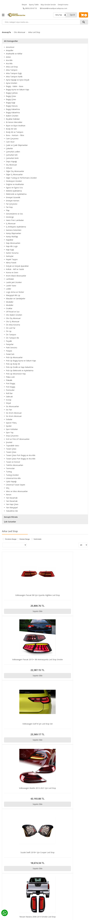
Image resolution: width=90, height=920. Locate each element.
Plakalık (9, 380)
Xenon (8, 494)
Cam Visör (10, 142)
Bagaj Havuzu (12, 106)
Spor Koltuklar (12, 429)
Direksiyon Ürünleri (14, 181)
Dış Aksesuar (11, 164)
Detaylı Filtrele (11, 517)
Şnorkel (9, 442)
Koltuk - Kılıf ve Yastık (15, 269)
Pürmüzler (10, 390)
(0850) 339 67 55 (30, 8)
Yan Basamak (12, 498)
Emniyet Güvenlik (13, 197)
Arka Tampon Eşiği (14, 73)
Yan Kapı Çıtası (12, 504)
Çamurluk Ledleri (13, 151)
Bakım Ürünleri (12, 115)
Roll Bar (9, 393)
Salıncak (9, 396)
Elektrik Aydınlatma (14, 191)
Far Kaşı (9, 207)
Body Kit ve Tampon (14, 132)
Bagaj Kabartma (13, 109)
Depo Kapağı (11, 161)
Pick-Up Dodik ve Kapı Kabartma (19, 367)
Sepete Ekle (13, 588)
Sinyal (8, 403)
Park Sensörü (11, 347)
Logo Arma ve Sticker (15, 292)
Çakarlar (9, 148)
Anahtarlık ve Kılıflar (14, 53)
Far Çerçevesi (11, 204)
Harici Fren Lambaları (15, 220)
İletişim (24, 5)
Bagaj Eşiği (10, 102)
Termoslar (10, 468)
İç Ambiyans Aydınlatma (16, 226)
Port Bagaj (10, 383)
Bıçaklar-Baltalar (13, 119)
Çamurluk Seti (12, 155)
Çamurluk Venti (12, 158)
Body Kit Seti (11, 129)
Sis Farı (9, 409)
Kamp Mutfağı (12, 236)
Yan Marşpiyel (12, 507)
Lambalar (10, 279)
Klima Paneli (11, 262)
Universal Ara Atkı (13, 478)
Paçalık (9, 341)
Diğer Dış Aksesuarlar (15, 171)
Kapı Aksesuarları (13, 243)
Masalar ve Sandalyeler (15, 298)
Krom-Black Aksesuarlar (16, 275)
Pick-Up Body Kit (13, 364)
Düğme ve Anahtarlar (15, 184)
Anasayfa (6, 32)
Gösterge (10, 217)
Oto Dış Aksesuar (13, 318)
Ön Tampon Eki (12, 338)
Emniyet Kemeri (12, 200)
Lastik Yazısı (11, 285)
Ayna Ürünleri (11, 83)
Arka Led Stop (34, 32)
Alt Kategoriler (11, 41)
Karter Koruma (12, 253)
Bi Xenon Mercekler (14, 122)
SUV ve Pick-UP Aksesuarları (17, 439)
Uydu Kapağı (11, 481)
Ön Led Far (10, 328)
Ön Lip (8, 331)
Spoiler (9, 426)
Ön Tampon (11, 334)
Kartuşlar (9, 256)
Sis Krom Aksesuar (14, 413)
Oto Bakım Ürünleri (14, 315)
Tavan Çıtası (11, 449)
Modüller (9, 302)
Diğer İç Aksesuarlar (14, 174)
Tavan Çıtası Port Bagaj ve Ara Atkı (20, 455)
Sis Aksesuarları (12, 406)
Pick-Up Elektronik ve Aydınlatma (19, 370)
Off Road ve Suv (12, 311)
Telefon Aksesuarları (14, 465)
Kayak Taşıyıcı (12, 259)
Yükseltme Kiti (12, 511)
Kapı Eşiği (10, 249)
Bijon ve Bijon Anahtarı (15, 125)
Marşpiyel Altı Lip (13, 295)
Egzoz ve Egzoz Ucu (14, 187)
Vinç (7, 488)
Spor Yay (9, 432)
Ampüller (9, 50)
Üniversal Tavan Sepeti (15, 484)
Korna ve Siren (12, 272)
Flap (7, 210)
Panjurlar (9, 344)
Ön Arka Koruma (13, 324)
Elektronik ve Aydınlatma (16, 194)
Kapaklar (9, 240)
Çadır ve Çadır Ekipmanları (17, 145)
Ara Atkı (9, 60)
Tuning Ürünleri (12, 475)
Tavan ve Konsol (13, 462)
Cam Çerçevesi (12, 138)
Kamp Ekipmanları (13, 233)
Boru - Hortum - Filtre (15, 135)
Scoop (8, 400)
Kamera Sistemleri (13, 230)
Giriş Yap (58, 15)
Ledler (8, 289)
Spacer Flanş (11, 422)
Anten (8, 57)
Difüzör (9, 168)
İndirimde (37, 539)
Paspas (9, 351)
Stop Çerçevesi (12, 435)
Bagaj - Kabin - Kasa (14, 86)
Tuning (9, 471)
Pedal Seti (10, 354)
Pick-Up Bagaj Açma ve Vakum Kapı (21, 360)
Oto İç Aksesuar (12, 321)
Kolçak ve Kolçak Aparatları (17, 266)
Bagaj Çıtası (11, 96)
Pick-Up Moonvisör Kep (16, 373)
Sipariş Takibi (34, 5)
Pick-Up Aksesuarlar (14, 357)
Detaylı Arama (63, 5)
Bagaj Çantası (12, 93)
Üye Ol (72, 15)
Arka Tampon (11, 70)
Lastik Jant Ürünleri (14, 282)
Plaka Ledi (10, 377)
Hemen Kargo (24, 539)
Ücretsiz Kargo (10, 539)
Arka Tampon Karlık (14, 76)
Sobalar (9, 419)
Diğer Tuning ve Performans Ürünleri (21, 178)
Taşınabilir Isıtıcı (12, 445)
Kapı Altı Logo (12, 246)
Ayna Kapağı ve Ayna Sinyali (17, 80)
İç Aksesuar (11, 223)
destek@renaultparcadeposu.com (53, 8)
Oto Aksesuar (19, 32)
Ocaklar (9, 308)
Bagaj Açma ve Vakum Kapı (17, 89)
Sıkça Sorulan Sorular (48, 5)
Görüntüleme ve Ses (14, 213)
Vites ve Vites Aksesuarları (17, 491)
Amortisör (10, 47)
